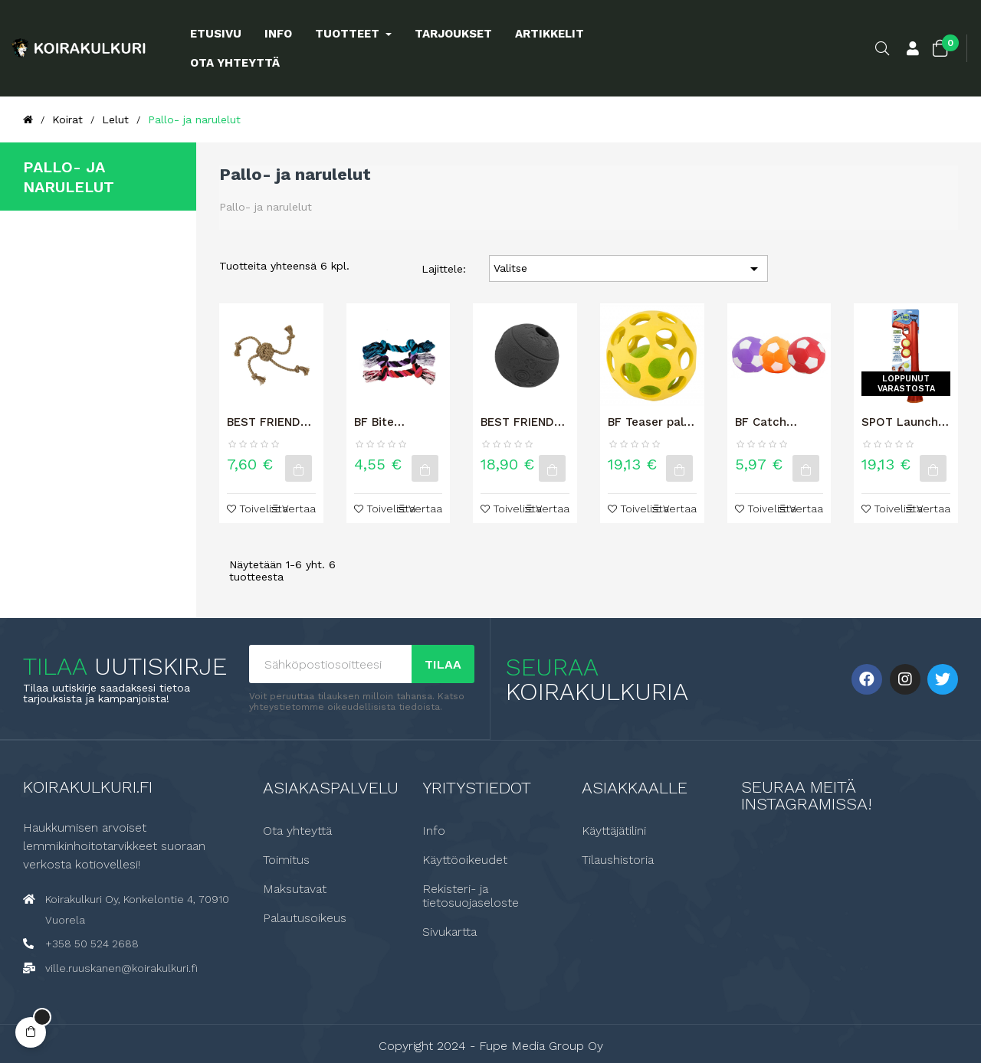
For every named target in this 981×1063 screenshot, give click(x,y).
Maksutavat (294, 888)
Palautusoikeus (304, 917)
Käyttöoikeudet (464, 859)
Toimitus (286, 859)
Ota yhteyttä (297, 830)
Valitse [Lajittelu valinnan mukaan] (628, 269)
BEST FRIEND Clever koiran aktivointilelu (518, 422)
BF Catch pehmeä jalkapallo (762, 422)
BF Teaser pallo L (651, 422)
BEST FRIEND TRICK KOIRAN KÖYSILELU (267, 422)
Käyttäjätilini (614, 830)
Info (433, 830)
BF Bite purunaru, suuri (396, 422)
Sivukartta (449, 931)
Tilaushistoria (618, 859)
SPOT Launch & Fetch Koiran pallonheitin (905, 422)
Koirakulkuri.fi (88, 786)
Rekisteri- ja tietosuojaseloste (470, 895)
